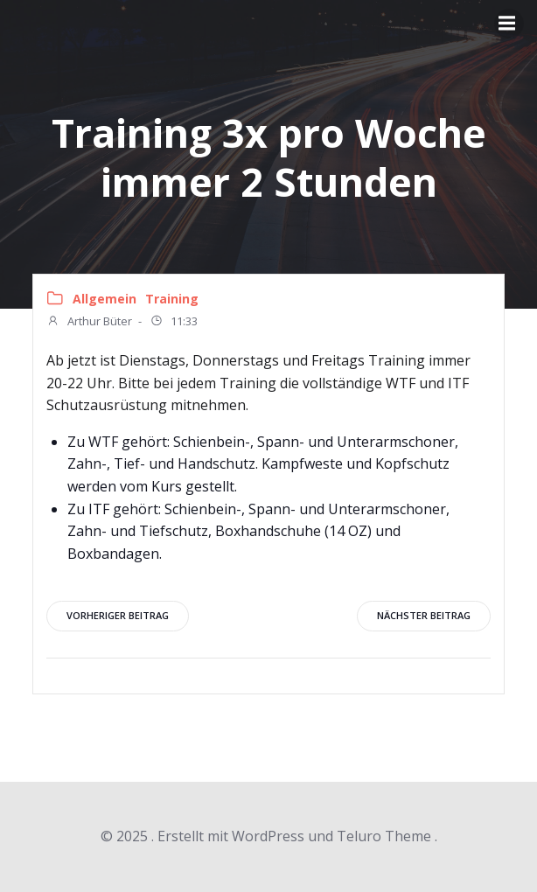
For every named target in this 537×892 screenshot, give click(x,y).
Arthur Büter (89, 322)
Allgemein (104, 298)
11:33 (174, 322)
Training (172, 298)
